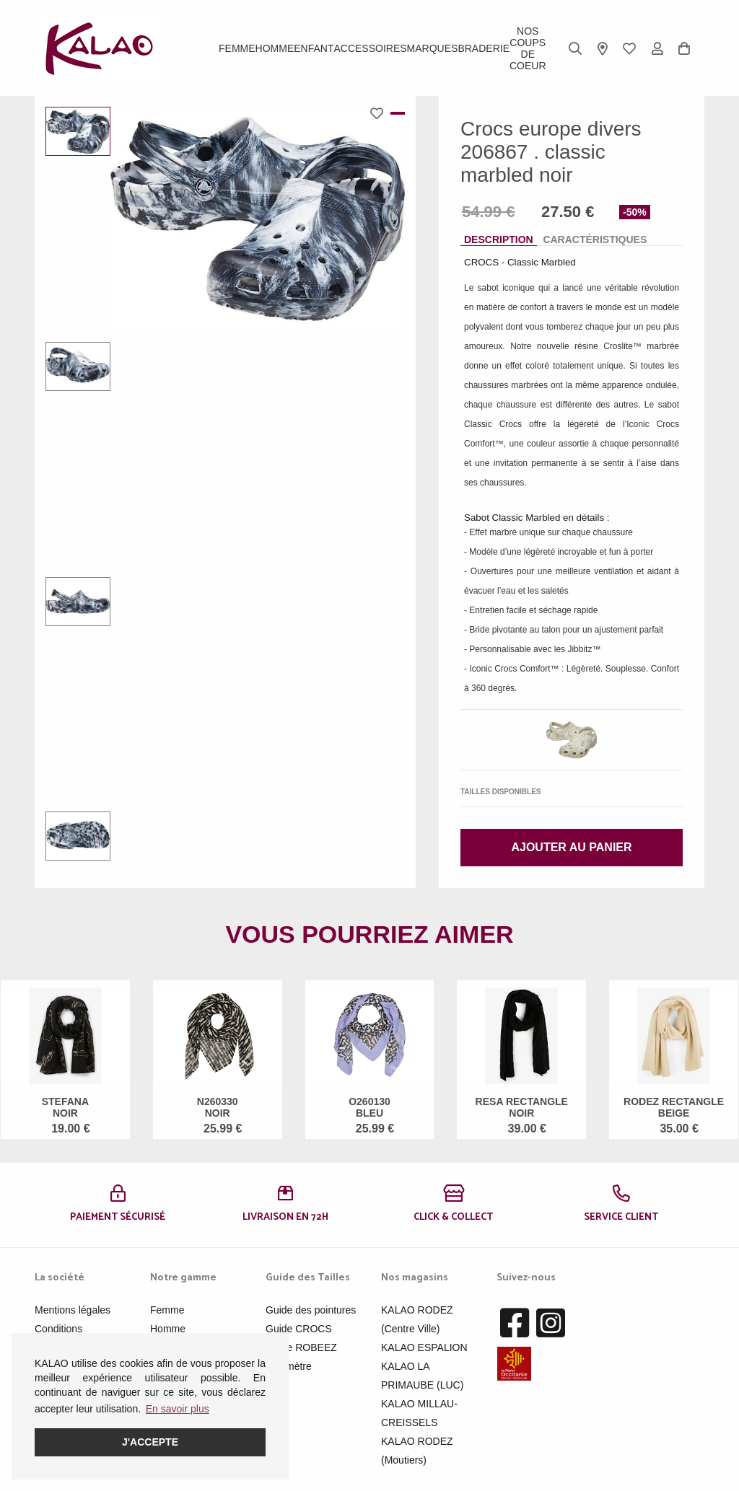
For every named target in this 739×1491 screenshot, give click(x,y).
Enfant (313, 48)
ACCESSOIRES (369, 48)
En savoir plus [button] (177, 1409)
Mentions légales (72, 1310)
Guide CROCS (299, 1328)
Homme (274, 48)
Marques (432, 48)
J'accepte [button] (150, 1442)
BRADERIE (484, 48)
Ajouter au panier (571, 847)
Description (498, 239)
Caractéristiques (595, 239)
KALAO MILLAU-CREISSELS (419, 1413)
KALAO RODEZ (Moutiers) (417, 1450)
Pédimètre (289, 1366)
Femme (237, 48)
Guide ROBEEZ (301, 1347)
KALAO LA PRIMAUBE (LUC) (422, 1375)
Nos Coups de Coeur (528, 48)
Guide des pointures (311, 1310)
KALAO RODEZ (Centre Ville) (417, 1319)
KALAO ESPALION (424, 1347)
